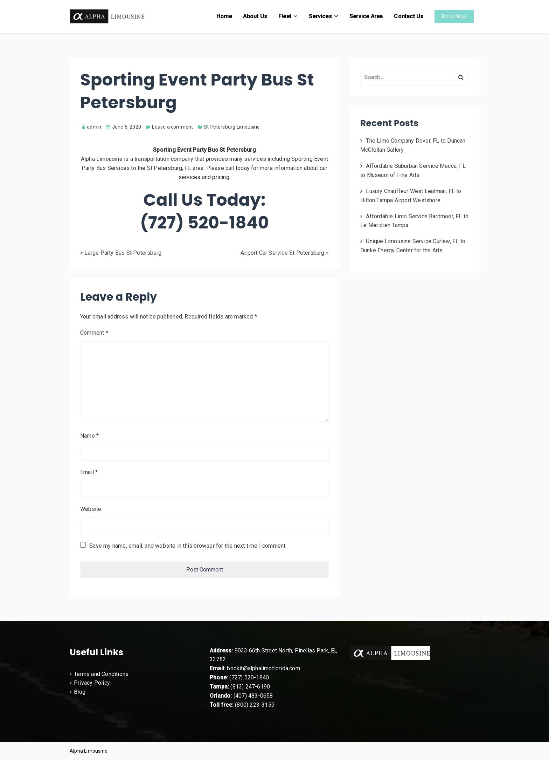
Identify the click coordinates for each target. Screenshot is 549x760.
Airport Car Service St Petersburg (283, 252)
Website (90, 509)
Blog (79, 692)
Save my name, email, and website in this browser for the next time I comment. (187, 545)
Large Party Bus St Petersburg (122, 252)
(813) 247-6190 (250, 686)
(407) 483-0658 (253, 695)
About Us (255, 16)
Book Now (454, 16)
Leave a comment (172, 127)
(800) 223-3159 (254, 704)
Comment (94, 332)
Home (224, 16)
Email (89, 472)
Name (89, 435)
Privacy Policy (92, 682)
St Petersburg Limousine (232, 127)
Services (320, 16)
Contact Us (408, 16)
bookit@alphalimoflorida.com (262, 668)
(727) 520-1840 (249, 677)
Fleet (284, 16)
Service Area (366, 16)
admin (91, 127)
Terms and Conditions (101, 674)
